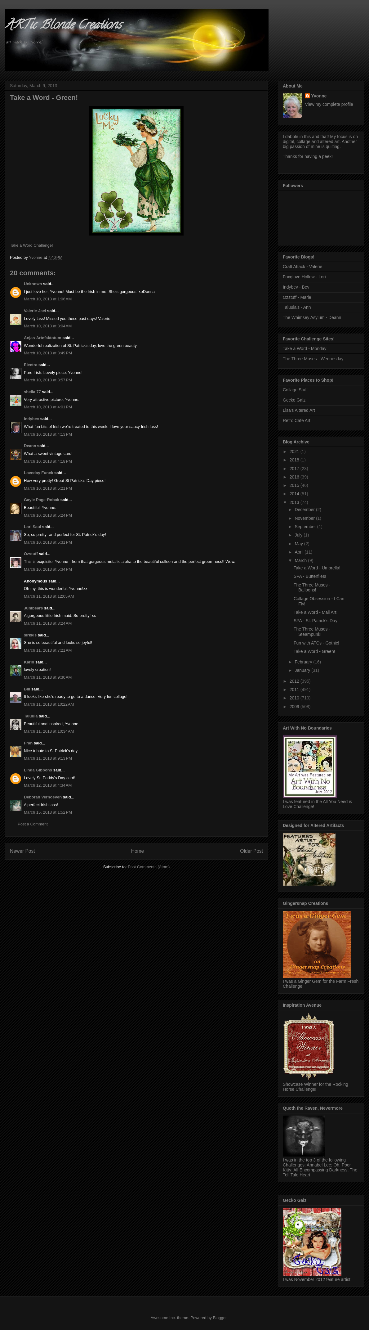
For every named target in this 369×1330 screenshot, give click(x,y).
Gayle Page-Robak (41, 499)
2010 (295, 697)
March (301, 560)
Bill (27, 689)
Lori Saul (32, 526)
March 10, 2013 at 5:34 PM (48, 569)
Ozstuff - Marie (297, 297)
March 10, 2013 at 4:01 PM (48, 407)
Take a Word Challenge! (31, 245)
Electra (30, 364)
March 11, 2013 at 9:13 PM (48, 758)
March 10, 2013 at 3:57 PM (48, 380)
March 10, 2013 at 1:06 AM (48, 299)
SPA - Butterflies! (310, 576)
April (300, 552)
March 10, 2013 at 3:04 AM (48, 326)
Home (137, 851)
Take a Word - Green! (314, 651)
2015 (295, 485)
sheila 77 (32, 391)
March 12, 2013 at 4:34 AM (48, 785)
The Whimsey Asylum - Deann (312, 317)
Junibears (33, 608)
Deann (30, 445)
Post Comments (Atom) (149, 867)
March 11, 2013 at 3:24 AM (48, 623)
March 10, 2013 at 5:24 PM (48, 515)
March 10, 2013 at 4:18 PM (48, 461)
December (305, 509)
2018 (295, 459)
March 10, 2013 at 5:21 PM (48, 488)
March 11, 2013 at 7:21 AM (48, 650)
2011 (295, 689)
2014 (295, 493)
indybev (31, 418)
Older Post (251, 851)
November (305, 518)
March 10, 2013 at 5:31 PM (48, 542)
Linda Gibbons (38, 770)
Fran (28, 743)
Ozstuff (31, 553)
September (306, 526)
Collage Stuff (295, 389)
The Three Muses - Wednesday (313, 358)
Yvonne (319, 95)
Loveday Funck (38, 472)
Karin (29, 662)
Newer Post (22, 851)
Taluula (31, 716)
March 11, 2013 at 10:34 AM (49, 731)
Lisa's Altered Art (299, 410)
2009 (295, 706)
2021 (295, 451)
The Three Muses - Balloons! (312, 587)
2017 (295, 468)
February (304, 661)
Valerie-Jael (35, 310)
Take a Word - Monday (305, 348)
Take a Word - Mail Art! (315, 612)
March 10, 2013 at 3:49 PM (48, 353)
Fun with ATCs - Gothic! (316, 642)
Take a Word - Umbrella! (317, 567)
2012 (295, 681)
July (299, 534)
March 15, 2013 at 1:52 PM (48, 812)
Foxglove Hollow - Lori (304, 276)
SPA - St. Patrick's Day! (316, 620)
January (303, 670)
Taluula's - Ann (297, 307)
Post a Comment (33, 824)
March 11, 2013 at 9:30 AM (48, 677)
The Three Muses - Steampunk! (312, 632)
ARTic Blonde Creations (63, 26)
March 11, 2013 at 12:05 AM (49, 596)
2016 (295, 476)
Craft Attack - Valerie (302, 266)
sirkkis (30, 635)
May (299, 543)
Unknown (33, 283)
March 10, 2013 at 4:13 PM (48, 434)
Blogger (219, 1317)
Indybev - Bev (296, 287)
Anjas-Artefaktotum (42, 337)
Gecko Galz (294, 400)
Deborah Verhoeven (43, 797)
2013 (295, 502)
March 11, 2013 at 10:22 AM (49, 704)
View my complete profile (329, 104)
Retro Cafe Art (296, 420)
